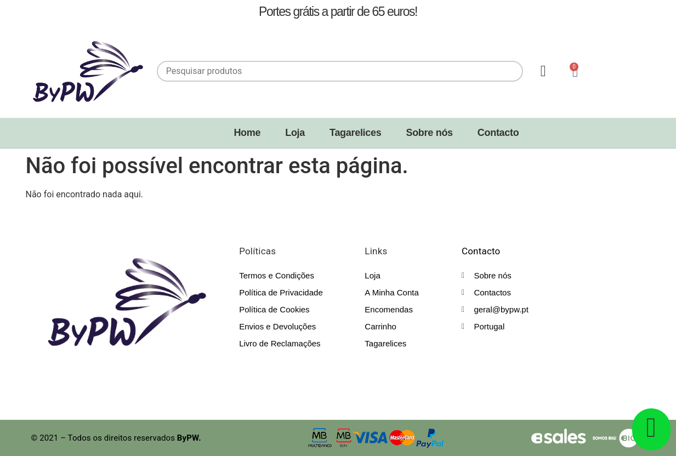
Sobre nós (429, 132)
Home (247, 132)
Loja (295, 132)
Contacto (498, 132)
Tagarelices (355, 132)
